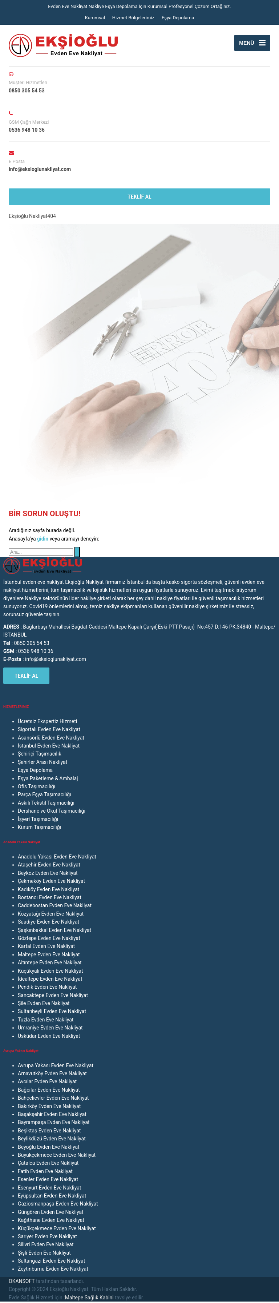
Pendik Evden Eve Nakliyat (47, 987)
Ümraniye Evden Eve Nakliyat (50, 1028)
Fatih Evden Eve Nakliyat (45, 1171)
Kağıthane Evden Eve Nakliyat (51, 1220)
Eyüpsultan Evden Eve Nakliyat (52, 1196)
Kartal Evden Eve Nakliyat (46, 946)
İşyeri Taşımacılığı (38, 819)
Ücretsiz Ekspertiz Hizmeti (47, 721)
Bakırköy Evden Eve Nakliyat (49, 1106)
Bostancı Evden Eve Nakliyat (49, 897)
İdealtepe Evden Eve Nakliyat (50, 979)
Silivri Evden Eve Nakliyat (46, 1244)
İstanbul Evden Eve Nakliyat (49, 746)
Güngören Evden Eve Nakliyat (51, 1212)
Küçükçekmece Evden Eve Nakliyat (57, 1228)
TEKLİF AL (139, 197)
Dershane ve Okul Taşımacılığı (51, 811)
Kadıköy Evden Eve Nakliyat (48, 889)
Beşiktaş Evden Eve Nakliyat (49, 1130)
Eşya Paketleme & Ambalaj (48, 778)
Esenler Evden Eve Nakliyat (48, 1179)
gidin (43, 539)
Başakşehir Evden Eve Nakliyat (52, 1114)
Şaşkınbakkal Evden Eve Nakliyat (54, 930)
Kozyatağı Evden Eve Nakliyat (51, 914)
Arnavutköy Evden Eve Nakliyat (52, 1073)
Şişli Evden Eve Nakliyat (44, 1253)
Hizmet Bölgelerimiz (133, 17)
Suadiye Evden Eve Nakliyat (48, 922)
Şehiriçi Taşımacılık (39, 754)
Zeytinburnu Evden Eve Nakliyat (53, 1269)
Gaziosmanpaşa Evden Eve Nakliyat (58, 1204)
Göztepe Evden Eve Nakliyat (49, 938)
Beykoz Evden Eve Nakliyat (48, 873)
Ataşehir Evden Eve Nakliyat (49, 865)
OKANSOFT (22, 1281)
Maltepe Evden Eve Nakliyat (49, 954)
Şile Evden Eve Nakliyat (44, 1003)
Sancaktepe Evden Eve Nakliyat (53, 995)
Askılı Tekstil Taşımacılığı (46, 803)
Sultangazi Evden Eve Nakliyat (51, 1261)
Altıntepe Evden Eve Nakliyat (50, 962)
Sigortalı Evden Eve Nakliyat (49, 729)
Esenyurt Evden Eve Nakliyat (49, 1188)
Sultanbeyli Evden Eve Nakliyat (52, 1011)
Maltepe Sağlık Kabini (89, 1297)
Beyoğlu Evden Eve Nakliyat (49, 1147)
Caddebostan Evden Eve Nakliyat (55, 905)
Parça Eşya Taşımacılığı (44, 794)
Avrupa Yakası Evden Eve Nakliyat (55, 1065)
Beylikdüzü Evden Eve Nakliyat (52, 1138)
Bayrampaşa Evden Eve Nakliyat (54, 1122)
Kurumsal (95, 17)
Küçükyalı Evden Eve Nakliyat (50, 971)
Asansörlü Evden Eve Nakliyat (51, 738)
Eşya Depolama (178, 17)
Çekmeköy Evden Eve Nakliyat (51, 881)
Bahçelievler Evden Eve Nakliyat (53, 1098)
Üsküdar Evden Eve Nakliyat (49, 1036)
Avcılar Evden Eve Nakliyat (47, 1081)
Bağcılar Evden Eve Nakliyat (49, 1090)
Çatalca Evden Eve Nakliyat (48, 1163)
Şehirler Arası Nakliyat (42, 762)
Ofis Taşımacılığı (36, 786)
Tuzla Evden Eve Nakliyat (45, 1020)
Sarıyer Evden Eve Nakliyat (47, 1236)
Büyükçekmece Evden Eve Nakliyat (57, 1155)
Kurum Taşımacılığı (39, 827)
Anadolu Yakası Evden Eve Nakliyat (57, 857)
